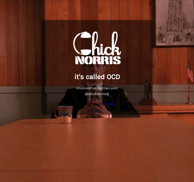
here (109, 103)
